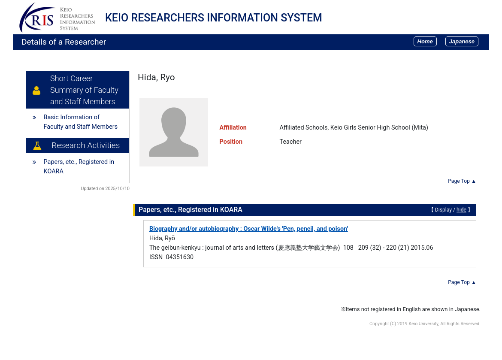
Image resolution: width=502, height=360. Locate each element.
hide (461, 210)
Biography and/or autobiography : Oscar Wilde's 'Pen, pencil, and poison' (248, 229)
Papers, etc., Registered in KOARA (79, 166)
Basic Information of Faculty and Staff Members (81, 122)
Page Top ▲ (462, 181)
